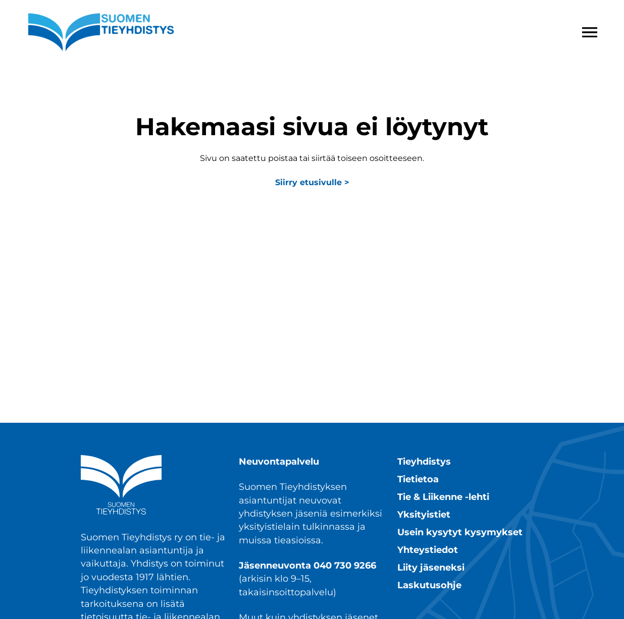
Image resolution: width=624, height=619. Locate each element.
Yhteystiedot (427, 549)
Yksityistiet (423, 514)
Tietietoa (418, 479)
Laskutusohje (429, 585)
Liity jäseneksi (430, 567)
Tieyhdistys (424, 461)
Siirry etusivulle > (312, 182)
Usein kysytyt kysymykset (460, 532)
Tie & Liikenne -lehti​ (443, 496)
